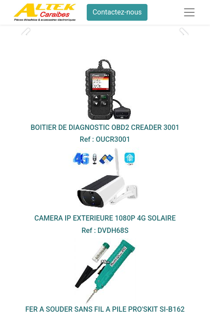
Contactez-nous (117, 12)
